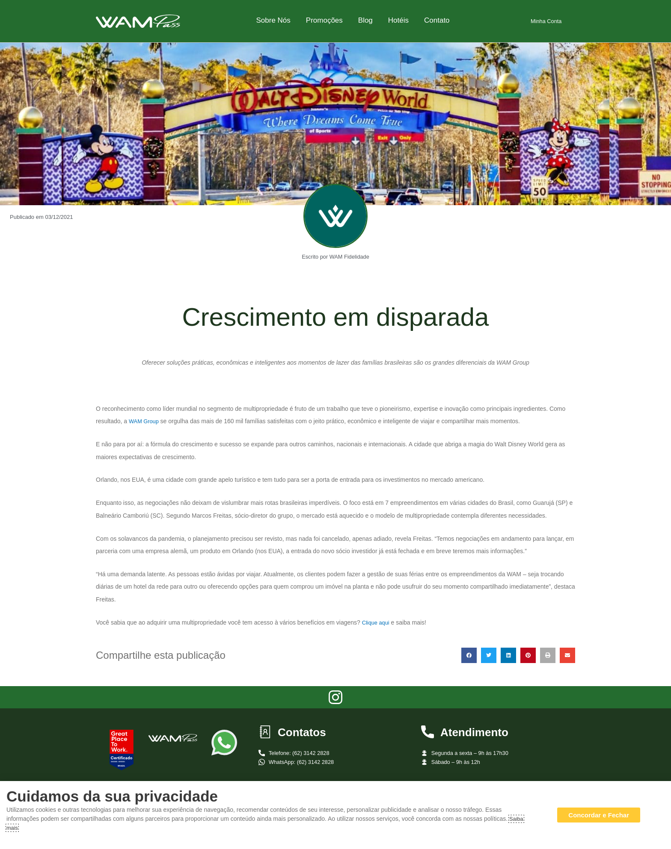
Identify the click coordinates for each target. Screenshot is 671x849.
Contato (437, 20)
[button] (469, 655)
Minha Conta (546, 21)
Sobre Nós (273, 20)
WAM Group (145, 421)
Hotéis (398, 20)
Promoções (324, 20)
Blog (365, 20)
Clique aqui (377, 622)
